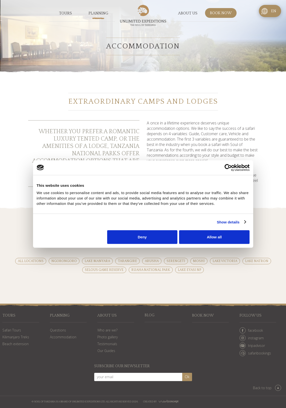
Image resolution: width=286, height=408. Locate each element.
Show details (228, 222)
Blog (150, 315)
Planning (98, 13)
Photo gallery (107, 337)
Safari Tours (11, 330)
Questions (58, 330)
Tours (65, 13)
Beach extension (15, 344)
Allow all (214, 237)
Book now (221, 13)
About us (187, 13)
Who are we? (107, 330)
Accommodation (63, 337)
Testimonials (107, 344)
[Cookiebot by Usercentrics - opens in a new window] (228, 167)
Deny (142, 237)
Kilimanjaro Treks (15, 337)
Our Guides (106, 350)
